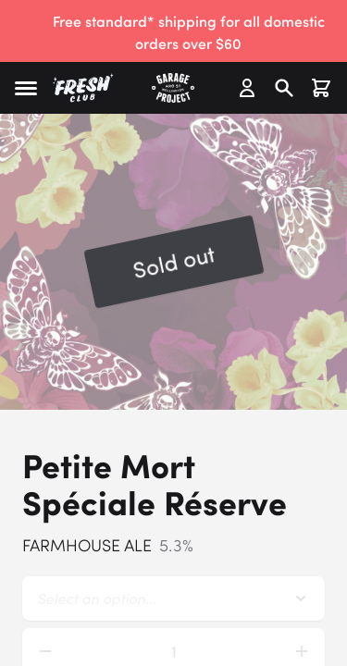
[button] (26, 88)
